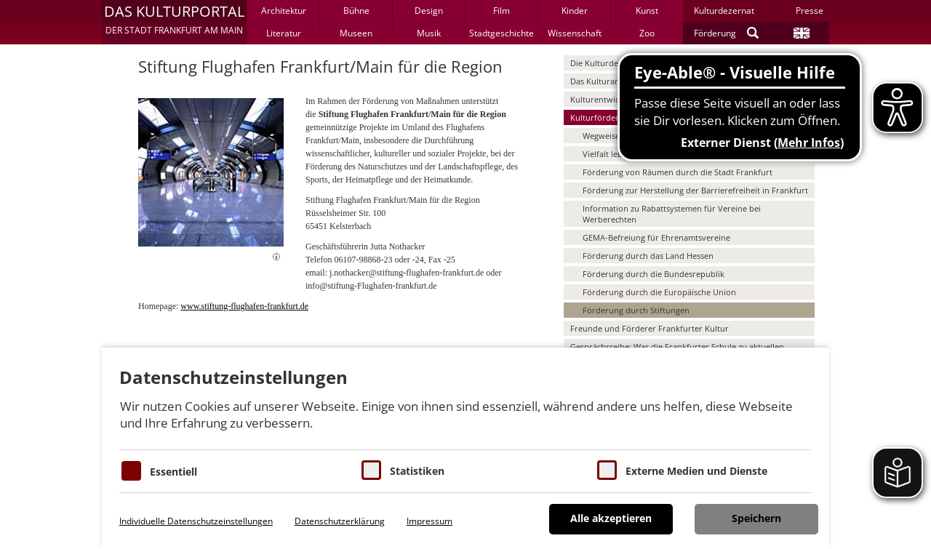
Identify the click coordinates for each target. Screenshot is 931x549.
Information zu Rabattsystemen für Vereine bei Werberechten (672, 214)
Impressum (429, 521)
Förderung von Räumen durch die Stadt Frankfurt (677, 172)
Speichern (756, 518)
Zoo (647, 33)
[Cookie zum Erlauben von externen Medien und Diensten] (607, 470)
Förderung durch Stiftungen (636, 310)
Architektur (283, 10)
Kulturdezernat (724, 10)
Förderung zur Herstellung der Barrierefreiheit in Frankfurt (695, 190)
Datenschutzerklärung (340, 521)
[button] (174, 22)
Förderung (715, 33)
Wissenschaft (575, 33)
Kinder (575, 10)
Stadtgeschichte (501, 33)
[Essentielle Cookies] (131, 471)
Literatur (283, 33)
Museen (356, 33)
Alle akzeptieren (611, 518)
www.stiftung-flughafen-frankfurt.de (244, 306)
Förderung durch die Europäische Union (659, 291)
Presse (809, 10)
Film (501, 10)
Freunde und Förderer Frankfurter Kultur (649, 328)
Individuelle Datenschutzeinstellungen (196, 521)
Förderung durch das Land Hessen (648, 255)
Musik (429, 33)
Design (429, 10)
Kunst (647, 10)
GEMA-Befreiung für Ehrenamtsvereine (656, 237)
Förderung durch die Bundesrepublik (653, 273)
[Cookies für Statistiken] (371, 470)
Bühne (356, 10)
